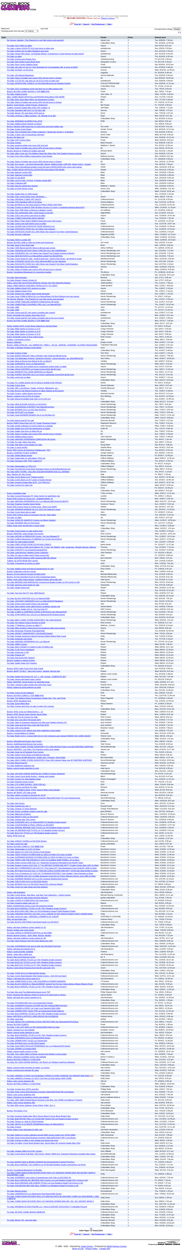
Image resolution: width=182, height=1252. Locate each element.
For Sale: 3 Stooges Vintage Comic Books (24, 348)
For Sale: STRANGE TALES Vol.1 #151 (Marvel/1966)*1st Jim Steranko (36, 261)
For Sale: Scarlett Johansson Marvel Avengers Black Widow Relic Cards (36, 636)
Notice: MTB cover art (16, 836)
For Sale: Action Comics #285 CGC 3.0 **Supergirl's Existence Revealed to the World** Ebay (45, 863)
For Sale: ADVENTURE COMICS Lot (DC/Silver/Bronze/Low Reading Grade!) (39, 83)
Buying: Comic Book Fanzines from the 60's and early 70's (31, 968)
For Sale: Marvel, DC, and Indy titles (22, 1220)
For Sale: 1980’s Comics (17, 644)
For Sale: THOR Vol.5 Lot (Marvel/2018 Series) (26, 973)
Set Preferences (98, 24)
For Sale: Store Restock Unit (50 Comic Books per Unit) (30, 941)
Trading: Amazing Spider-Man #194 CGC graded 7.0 (28, 108)
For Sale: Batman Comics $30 (19, 172)
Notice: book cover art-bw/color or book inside (26, 526)
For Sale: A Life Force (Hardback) (20, 650)
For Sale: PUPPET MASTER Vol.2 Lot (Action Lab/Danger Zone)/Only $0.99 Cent (40, 375)
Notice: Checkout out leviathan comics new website (28, 1097)
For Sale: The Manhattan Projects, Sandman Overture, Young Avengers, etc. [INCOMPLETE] (45, 358)
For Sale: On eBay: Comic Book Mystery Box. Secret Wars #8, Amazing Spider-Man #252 (43, 1143)
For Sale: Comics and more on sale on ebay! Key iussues (30, 706)
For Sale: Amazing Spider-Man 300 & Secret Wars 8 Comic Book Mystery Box (39, 1116)
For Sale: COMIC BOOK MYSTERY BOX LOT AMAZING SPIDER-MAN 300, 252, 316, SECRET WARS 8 (50, 1201)
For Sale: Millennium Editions (19, 814)
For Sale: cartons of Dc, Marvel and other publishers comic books (33, 730)
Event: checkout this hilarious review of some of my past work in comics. (36, 995)
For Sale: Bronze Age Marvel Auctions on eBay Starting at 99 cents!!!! (35, 391)
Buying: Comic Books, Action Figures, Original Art (27, 105)
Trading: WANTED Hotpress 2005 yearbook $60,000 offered (31, 558)
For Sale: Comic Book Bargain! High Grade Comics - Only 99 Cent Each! (37, 976)
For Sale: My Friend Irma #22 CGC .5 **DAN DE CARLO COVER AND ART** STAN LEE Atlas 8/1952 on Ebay (52, 871)
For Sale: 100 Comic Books (18, 728)
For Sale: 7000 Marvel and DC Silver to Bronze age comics (31, 248)
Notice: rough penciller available (20, 952)
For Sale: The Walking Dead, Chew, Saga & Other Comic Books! (33, 790)
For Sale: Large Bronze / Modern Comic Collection (27, 552)
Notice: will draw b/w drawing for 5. (21, 949)
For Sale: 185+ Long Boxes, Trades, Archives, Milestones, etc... (33, 388)
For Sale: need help (15, 1019)
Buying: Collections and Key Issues (21, 571)
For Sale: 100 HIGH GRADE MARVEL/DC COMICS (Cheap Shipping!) (36, 774)
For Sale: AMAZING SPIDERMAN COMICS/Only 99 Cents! (31, 439)
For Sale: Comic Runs (16, 385)
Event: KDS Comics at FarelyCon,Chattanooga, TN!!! (28, 450)
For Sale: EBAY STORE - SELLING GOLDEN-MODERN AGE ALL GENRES (38, 472)
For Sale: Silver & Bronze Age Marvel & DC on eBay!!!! (29, 361)
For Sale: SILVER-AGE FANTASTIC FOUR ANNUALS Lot (30, 226)
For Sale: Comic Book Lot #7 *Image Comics (25, 477)
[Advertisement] (130, 6)
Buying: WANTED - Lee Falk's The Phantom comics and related (33, 749)
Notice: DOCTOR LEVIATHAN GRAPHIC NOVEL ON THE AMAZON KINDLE (39, 283)
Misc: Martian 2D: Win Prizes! (19, 474)
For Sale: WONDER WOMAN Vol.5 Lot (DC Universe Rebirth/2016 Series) (37, 879)
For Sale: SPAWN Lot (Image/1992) (21, 1049)
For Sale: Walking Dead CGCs (19, 291)
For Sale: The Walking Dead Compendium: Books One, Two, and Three (36, 698)
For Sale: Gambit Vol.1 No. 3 (18, 806)
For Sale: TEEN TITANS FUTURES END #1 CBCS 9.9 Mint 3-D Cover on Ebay (39, 854)
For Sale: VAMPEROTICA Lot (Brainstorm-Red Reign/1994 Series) (34, 1194)
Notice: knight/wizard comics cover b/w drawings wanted (30, 906)
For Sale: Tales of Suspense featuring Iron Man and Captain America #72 (37, 722)
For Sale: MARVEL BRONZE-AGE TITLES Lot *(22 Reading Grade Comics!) (38, 828)
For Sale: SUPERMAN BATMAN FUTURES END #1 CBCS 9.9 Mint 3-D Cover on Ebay (43, 857)
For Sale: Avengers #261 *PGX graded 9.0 (24, 461)
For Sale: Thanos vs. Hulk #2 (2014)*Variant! (25, 1121)
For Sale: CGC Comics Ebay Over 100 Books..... (27, 197)
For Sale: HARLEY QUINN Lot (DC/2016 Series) (27, 841)
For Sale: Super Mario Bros (18, 703)
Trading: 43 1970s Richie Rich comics (22, 561)
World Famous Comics (116, 1246)
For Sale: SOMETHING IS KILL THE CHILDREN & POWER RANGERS (36, 981)
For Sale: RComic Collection (18, 234)
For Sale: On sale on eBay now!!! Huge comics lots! (28, 555)
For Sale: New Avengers (17, 277)
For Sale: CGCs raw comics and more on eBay (26, 215)
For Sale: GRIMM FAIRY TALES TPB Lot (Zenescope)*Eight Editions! (35, 1011)
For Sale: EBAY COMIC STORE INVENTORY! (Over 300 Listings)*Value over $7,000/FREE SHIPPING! (49, 760)
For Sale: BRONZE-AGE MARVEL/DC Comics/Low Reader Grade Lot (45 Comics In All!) (43, 582)
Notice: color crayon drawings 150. (21, 1094)
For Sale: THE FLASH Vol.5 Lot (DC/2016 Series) (27, 881)
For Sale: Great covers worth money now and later (27, 604)
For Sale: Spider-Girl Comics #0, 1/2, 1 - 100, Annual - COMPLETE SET (36, 677)
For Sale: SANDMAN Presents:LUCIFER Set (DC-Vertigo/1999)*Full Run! (37, 1005)
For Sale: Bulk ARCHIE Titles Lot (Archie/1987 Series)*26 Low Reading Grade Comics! (42, 1119)
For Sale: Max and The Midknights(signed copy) (29, 992)
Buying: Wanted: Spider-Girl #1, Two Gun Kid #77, (27, 609)
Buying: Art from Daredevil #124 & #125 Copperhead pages (31, 577)
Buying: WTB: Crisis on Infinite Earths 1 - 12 (25, 712)
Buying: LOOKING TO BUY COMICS (22, 453)
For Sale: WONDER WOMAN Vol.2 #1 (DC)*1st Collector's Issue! (34, 509)
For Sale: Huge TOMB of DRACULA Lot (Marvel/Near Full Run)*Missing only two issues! (43, 296)
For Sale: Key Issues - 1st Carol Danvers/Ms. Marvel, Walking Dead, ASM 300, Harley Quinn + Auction (49, 164)
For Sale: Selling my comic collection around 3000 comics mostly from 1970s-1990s (41, 1135)
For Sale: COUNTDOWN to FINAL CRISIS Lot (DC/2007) (30, 825)
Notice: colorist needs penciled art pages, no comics (28, 1068)
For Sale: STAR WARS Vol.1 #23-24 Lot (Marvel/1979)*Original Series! (36, 615)
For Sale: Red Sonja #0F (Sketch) (21, 658)
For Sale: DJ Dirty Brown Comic (20, 188)
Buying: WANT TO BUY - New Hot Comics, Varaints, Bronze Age (33, 671)
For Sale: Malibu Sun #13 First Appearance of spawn (28, 428)
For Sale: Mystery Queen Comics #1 (22, 280)
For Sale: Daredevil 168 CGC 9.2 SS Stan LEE (26, 110)
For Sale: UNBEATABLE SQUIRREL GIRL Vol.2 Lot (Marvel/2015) (34, 304)
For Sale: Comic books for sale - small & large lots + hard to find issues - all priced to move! (44, 259)
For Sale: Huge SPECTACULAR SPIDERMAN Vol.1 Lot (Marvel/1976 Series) (38, 1046)
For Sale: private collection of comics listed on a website (30, 426)
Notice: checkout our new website (21, 1030)
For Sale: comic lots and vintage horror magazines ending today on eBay (37, 366)
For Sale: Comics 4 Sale (17, 353)
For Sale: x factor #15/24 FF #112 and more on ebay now (30, 48)
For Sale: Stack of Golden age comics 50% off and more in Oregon (34, 78)
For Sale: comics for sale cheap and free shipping (27, 887)
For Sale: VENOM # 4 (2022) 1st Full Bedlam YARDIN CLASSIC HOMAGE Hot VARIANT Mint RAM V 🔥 (50, 1076)
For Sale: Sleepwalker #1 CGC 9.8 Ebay (23, 849)
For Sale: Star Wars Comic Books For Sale (24, 445)
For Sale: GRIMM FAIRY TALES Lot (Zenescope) (27, 1041)
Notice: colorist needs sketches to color (23, 768)
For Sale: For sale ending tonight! (20, 542)
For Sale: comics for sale (17, 844)
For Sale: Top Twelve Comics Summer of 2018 (26, 623)
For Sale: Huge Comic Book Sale (20, 245)
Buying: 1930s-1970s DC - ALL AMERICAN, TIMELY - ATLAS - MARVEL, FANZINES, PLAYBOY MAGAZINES (52, 345)
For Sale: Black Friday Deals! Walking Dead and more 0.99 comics (34, 221)
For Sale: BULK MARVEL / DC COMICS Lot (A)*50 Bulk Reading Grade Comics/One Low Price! (46, 1165)
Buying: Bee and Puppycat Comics (21, 957)
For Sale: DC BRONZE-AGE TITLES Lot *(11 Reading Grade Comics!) (36, 830)
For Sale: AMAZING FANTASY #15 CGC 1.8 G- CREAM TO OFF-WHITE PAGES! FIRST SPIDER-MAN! (50, 914)
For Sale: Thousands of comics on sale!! (23, 563)
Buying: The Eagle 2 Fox (17, 1111)
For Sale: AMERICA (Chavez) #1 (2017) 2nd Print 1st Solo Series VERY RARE (39, 1078)
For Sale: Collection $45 (17, 183)
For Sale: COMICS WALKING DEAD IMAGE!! (26, 218)
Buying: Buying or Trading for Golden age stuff (26, 151)
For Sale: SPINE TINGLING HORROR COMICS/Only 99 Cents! (33, 302)
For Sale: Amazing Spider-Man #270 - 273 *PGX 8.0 (28, 482)
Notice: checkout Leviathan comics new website (26, 1057)
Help (109, 24)
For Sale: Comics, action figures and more (24, 393)
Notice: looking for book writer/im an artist (24, 687)
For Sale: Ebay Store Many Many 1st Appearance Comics (30, 99)
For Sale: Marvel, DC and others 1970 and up (25, 113)
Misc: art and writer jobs (16, 919)
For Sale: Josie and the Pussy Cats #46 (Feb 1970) (28, 725)
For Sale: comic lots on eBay (18, 377)
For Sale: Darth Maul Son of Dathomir (22, 267)
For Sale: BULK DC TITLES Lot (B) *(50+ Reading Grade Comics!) (34, 962)
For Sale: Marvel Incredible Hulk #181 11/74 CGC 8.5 (29, 399)
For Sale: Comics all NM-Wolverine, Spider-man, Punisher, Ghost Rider (36, 757)
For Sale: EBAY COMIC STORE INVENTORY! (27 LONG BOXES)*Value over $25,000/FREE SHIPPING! (50, 747)
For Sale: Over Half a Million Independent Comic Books (29, 156)
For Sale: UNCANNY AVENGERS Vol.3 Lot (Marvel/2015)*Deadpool (35, 601)
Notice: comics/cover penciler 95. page (23, 1070)
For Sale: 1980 (13, 307)
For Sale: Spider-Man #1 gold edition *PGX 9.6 (26, 458)
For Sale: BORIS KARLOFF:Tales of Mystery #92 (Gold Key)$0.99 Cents (37, 356)
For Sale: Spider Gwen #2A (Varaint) (22, 663)
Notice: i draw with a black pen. (19, 954)
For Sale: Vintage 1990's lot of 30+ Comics (24, 1151)
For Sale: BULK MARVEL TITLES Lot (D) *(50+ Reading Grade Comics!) (37, 987)
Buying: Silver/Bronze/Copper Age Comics (24, 741)
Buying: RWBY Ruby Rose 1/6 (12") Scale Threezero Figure (31, 423)
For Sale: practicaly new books (19, 639)
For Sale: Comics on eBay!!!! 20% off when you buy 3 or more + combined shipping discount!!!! (46, 207)
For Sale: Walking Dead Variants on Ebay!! (24, 124)
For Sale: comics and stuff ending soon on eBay (26, 224)
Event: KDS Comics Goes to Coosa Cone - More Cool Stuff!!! (32, 507)
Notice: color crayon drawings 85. (20, 1081)
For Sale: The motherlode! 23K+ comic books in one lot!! (30, 213)
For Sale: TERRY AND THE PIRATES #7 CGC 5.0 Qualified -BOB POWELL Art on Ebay (43, 860)
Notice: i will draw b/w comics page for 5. (23, 979)
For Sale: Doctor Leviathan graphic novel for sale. (27, 811)
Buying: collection (14, 342)
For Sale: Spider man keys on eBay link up (24, 431)
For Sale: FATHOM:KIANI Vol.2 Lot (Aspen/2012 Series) (30, 1003)
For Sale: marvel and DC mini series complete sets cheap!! (31, 313)
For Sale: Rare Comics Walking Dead (22, 64)
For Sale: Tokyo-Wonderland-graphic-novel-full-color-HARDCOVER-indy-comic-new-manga (44, 167)
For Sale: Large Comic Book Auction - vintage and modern (31, 776)
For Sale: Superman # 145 (18, 652)
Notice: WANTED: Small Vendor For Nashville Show (28, 682)
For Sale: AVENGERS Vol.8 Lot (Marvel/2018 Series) (28, 1038)
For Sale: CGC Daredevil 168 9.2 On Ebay (24, 202)
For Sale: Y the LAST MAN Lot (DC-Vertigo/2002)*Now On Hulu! (33, 1027)
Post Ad (76, 24)
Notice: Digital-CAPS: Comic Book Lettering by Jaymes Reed (32, 326)
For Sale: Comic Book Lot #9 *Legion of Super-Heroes (29, 480)
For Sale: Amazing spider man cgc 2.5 (22, 903)
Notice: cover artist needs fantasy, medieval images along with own (34, 579)
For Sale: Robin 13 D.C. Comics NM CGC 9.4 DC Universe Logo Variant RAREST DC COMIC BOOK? (49, 736)
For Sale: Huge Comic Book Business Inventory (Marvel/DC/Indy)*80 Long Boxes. (40, 1092)
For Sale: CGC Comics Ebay (18, 140)
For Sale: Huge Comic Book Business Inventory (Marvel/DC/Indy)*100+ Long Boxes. (41, 1138)
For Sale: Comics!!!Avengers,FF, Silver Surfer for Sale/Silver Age (33, 496)
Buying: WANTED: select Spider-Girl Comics (25, 534)
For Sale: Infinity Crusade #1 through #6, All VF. (26, 795)
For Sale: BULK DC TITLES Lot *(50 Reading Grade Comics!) (32, 833)
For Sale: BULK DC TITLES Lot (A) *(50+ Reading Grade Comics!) (34, 965)
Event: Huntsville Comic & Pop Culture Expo (25, 337)
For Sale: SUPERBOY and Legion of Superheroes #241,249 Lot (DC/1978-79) (39, 1177)
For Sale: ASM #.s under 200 (19, 240)
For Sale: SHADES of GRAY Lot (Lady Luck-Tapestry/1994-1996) (33, 1008)
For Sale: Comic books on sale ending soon (25, 531)
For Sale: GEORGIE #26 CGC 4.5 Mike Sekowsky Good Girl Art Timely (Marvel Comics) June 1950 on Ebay (51, 876)
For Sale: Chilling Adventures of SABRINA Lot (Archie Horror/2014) (34, 539)
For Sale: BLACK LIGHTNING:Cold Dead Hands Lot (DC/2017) (33, 922)
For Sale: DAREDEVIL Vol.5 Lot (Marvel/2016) (26, 364)
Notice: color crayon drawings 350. (21, 1103)
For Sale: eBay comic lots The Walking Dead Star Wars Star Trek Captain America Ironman (44, 153)
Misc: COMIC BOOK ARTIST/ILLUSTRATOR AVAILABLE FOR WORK (36, 97)
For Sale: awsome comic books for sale (23, 585)
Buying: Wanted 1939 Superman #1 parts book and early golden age (35, 126)
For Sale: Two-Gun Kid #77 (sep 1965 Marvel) (26, 593)
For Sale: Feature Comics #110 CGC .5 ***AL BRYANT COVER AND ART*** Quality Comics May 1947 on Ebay (53, 865)
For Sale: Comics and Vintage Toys (21, 59)
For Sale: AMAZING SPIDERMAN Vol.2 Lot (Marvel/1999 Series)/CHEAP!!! (38, 501)
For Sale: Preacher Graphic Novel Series (24, 504)
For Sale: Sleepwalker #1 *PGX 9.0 (21, 466)
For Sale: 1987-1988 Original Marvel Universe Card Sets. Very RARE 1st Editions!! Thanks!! (44, 1100)
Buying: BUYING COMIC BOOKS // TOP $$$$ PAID (28, 91)
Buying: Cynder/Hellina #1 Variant (21, 733)
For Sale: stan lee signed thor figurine (22, 186)
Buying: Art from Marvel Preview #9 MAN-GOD (26, 574)
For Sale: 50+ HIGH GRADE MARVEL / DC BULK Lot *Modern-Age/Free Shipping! (41, 1062)
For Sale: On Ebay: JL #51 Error (20, 70)
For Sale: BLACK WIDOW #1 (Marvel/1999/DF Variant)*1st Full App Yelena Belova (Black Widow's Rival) (50, 984)
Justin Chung (87, 1246)
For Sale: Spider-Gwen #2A (18, 588)
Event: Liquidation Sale (16, 493)
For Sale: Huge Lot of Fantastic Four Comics (25, 752)
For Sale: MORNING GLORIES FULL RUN (24, 121)
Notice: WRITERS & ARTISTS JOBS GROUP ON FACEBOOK (32, 1016)
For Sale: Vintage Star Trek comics (21, 819)
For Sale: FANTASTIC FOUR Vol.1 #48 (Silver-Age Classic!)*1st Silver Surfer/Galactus (42, 232)
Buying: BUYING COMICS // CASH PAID (24, 1059)
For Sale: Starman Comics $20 (19, 175)
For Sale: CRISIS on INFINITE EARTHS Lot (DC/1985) (29, 933)
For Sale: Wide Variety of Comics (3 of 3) (23, 334)
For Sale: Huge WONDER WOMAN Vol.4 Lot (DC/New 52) (31, 415)
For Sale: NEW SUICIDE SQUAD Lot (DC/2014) (26, 404)
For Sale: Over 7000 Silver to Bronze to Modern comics (29, 210)
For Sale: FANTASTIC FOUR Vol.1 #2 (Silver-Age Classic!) (31, 229)
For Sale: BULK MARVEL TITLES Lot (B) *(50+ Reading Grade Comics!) (36, 908)
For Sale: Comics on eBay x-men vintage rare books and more (32, 1140)
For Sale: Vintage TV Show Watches (22, 809)
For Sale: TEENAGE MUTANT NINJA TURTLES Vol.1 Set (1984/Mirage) (36, 250)
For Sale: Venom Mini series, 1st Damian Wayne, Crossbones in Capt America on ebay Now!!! (45, 54)
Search (86, 24)
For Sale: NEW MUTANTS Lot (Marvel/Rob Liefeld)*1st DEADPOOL (35, 256)
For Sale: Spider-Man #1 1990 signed (22, 194)
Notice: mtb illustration (16, 892)
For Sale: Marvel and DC (17, 763)
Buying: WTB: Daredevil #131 (19, 701)
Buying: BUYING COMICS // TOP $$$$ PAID (25, 695)
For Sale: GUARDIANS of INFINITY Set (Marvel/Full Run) (30, 407)
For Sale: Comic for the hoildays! (20, 693)
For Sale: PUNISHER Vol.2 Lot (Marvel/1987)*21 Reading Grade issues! (36, 822)
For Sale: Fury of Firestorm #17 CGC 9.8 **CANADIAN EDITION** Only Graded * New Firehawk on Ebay (50, 873)
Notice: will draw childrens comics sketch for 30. (26, 927)
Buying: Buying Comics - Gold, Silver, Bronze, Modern (29, 935)
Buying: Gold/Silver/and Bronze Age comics (25, 744)
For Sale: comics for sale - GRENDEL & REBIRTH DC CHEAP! (33, 917)
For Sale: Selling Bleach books (19, 455)
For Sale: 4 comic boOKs (17, 447)
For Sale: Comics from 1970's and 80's (23, 1089)
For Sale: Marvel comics (17, 1191)
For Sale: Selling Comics (17, 94)
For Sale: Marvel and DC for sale (20, 420)
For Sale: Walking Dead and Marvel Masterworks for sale (30, 569)
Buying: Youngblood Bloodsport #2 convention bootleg (29, 272)
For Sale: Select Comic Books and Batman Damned (28, 755)
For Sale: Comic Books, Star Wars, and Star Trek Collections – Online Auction (39, 895)
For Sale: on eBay (14, 56)
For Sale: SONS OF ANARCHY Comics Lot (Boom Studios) (31, 520)
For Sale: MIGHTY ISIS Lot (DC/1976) (22, 817)
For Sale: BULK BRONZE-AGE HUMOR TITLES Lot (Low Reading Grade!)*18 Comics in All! (45, 1183)
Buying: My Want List (15, 137)
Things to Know (107, 18)
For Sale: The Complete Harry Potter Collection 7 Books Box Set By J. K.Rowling (40, 132)
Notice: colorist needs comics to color (22, 1051)
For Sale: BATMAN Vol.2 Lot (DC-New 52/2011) (26, 410)
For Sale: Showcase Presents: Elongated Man (26, 631)
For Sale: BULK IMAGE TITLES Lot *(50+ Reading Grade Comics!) (34, 960)
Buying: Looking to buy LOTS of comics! (23, 396)
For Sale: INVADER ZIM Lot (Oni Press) (23, 523)
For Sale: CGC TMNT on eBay (19, 46)
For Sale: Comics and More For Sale (22, 787)
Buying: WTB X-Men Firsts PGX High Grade (25, 668)
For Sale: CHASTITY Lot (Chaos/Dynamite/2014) (27, 550)
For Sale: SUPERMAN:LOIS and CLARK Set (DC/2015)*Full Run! (34, 946)
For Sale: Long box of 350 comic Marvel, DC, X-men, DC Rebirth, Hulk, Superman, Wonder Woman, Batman (51, 547)
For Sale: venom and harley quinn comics (24, 679)
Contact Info (104, 1248)
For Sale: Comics (14, 143)
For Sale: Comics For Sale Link (20, 485)
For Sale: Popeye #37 (16, 655)
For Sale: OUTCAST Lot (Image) (20, 412)
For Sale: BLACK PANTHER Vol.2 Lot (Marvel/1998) (28, 598)
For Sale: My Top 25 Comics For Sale (22, 717)
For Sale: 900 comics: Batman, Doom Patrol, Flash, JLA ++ (31, 1105)
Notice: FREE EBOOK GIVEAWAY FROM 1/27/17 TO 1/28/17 (32, 286)
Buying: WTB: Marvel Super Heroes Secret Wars (27, 714)
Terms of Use (78, 1248)
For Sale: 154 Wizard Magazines (20, 75)
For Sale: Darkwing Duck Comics (20, 782)
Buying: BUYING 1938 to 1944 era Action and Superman (30, 242)
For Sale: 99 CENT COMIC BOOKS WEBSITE (26, 1212)
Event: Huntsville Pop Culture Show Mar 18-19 (26, 315)
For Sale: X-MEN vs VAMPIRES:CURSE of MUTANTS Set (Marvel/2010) (37, 612)
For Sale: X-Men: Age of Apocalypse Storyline (25, 135)
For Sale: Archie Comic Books (19, 129)
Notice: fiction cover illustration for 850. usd (24, 1130)
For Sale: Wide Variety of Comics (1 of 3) (23, 329)
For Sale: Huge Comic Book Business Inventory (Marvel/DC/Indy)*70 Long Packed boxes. (43, 798)
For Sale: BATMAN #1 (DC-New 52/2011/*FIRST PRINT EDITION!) (34, 205)
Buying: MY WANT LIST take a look (21, 792)
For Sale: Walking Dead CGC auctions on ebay (26, 288)
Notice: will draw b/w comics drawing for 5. (24, 997)
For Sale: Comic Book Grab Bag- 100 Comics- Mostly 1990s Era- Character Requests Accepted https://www (51, 1154)
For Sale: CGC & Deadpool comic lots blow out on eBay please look (35, 89)
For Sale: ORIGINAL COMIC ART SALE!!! (24, 199)
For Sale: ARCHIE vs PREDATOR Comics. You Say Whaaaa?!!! (33, 536)
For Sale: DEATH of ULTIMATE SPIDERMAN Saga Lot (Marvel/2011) (35, 1124)
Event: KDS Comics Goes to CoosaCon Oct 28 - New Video (31, 515)
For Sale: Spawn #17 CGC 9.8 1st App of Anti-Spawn (28, 852)
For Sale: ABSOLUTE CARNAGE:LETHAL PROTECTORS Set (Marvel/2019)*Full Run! (42, 1022)
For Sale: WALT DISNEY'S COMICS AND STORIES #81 (30, 647)
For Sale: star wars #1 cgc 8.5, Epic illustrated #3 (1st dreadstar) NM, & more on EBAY (42, 67)
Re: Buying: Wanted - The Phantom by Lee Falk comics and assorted (35, 40)
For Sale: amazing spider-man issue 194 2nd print (27, 145)
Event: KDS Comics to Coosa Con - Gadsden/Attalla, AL (30, 499)
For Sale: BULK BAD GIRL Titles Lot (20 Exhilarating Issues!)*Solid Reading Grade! (41, 911)
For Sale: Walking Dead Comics (20, 437)
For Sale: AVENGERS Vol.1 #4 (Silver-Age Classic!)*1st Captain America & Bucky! (41, 253)
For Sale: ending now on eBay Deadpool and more (27, 51)
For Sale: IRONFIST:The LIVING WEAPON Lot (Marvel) (30, 372)
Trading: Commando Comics (18, 339)
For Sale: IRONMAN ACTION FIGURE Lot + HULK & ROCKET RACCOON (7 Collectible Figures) (47, 1207)
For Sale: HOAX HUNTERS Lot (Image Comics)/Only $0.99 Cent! (34, 369)
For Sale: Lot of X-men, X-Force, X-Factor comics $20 (29, 180)
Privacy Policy (91, 1248)
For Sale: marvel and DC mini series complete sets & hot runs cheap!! (35, 318)
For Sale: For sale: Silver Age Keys (21, 442)
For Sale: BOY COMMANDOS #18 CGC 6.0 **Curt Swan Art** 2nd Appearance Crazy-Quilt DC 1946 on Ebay (52, 868)
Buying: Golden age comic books (20, 930)
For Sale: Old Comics (16, 803)
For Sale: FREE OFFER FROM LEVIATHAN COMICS (29, 544)
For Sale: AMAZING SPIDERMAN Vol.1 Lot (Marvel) (28, 641)
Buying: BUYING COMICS (18, 1024)
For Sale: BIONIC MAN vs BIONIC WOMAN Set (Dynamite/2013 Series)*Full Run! (40, 1162)
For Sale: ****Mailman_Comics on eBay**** (24, 625)
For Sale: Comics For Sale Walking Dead (24, 779)
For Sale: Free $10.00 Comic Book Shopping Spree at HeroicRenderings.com (39, 469)
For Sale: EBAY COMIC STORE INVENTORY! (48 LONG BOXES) (34, 620)
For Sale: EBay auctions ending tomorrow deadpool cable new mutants (36, 628)
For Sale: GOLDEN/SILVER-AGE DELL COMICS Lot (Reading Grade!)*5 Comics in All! (42, 1186)
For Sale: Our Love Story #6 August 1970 (24, 720)
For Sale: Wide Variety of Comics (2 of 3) (23, 331)
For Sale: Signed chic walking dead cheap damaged (28, 294)
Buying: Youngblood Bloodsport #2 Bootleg (24, 1170)
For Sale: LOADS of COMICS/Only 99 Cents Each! (28, 900)
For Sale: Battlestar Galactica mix (20, 766)
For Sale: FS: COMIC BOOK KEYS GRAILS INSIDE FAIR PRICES (34, 383)
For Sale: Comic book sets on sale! (21, 512)
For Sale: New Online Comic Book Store (23, 62)
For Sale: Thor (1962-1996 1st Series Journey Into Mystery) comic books (37, 1054)
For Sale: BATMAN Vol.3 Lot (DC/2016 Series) (26, 1043)
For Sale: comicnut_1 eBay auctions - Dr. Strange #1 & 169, (31, 116)
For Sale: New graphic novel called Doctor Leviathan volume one (33, 606)
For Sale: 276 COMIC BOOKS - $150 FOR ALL (26, 784)
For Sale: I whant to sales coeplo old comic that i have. (29, 685)
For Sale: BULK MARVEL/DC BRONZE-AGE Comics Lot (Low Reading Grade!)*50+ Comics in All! (47, 1180)
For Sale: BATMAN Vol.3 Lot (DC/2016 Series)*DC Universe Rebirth (35, 884)
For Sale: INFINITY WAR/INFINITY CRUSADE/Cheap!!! (30, 633)
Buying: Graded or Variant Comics (21, 660)
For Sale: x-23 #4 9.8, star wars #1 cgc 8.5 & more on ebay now (33, 81)
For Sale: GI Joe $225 (16, 178)
